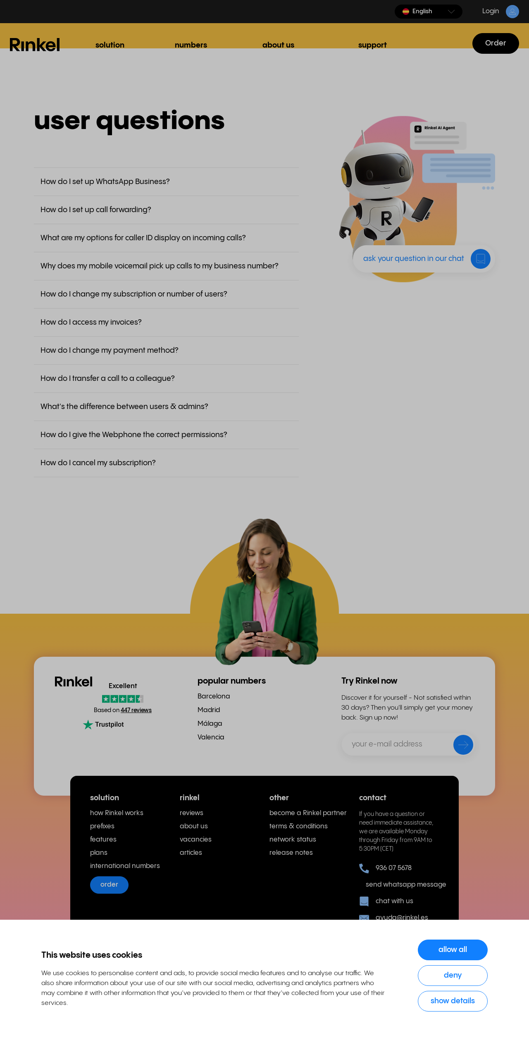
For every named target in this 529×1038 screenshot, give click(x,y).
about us (194, 826)
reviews (191, 813)
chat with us (386, 901)
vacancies (196, 839)
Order (495, 43)
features (103, 839)
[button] (428, 12)
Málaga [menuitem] (210, 723)
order (109, 884)
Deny (453, 975)
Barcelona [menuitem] (214, 696)
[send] (458, 746)
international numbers (125, 866)
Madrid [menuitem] (209, 710)
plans (98, 852)
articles (191, 852)
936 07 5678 (385, 868)
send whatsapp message (402, 884)
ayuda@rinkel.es (393, 918)
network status (292, 839)
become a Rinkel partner (308, 813)
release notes (291, 852)
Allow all (452, 950)
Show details (453, 1001)
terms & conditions (298, 826)
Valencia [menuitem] (211, 737)
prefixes (102, 826)
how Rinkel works (116, 813)
